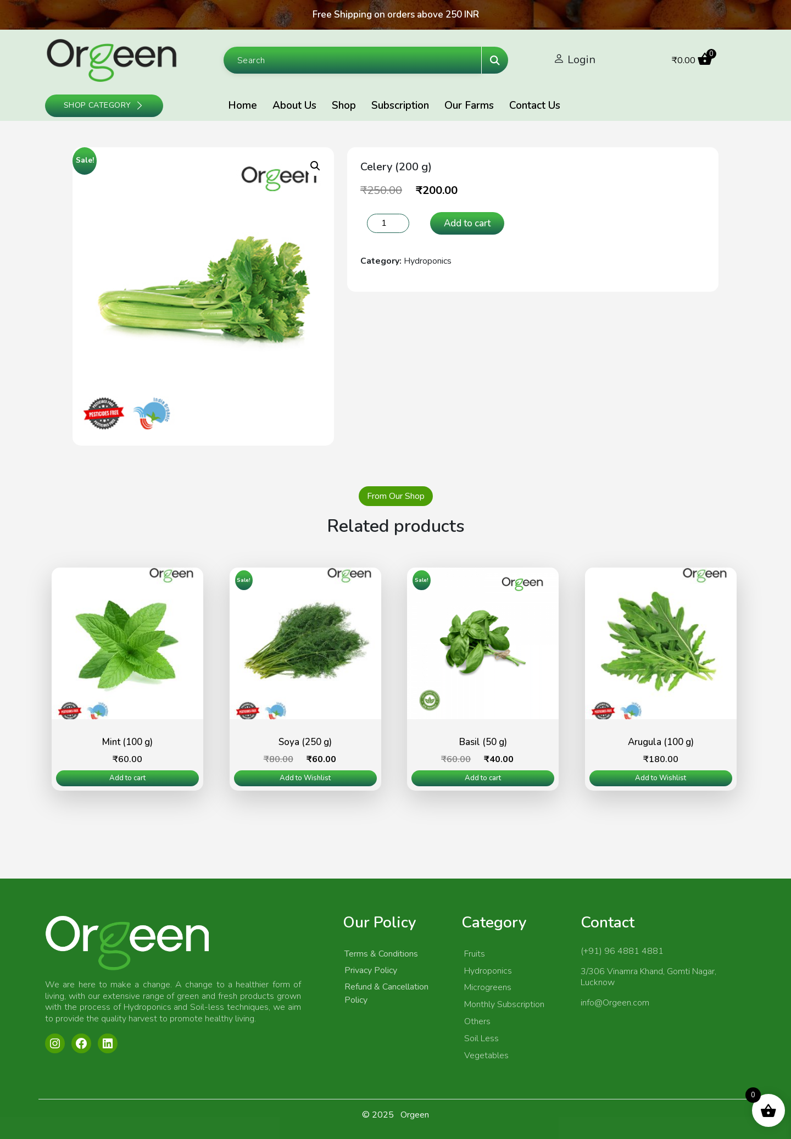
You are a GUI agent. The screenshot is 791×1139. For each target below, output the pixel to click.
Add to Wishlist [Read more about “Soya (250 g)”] (305, 778)
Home (242, 105)
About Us (294, 105)
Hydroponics (428, 261)
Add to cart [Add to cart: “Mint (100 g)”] (127, 778)
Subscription (400, 105)
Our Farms (469, 105)
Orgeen (414, 1115)
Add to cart (467, 223)
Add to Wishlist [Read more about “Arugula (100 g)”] (660, 778)
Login (581, 59)
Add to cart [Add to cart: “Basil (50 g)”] (483, 778)
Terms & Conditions (381, 954)
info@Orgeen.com (615, 1003)
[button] (315, 166)
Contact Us (534, 105)
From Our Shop (396, 496)
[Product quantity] (388, 223)
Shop (344, 105)
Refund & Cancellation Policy (386, 993)
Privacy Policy (370, 970)
